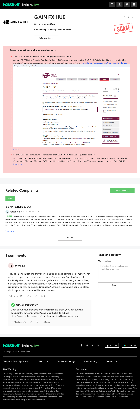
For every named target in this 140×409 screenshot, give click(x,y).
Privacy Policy (90, 361)
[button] (127, 4)
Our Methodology (66, 361)
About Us (43, 361)
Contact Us (111, 361)
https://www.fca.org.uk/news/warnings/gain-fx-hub (104, 63)
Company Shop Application (16, 361)
